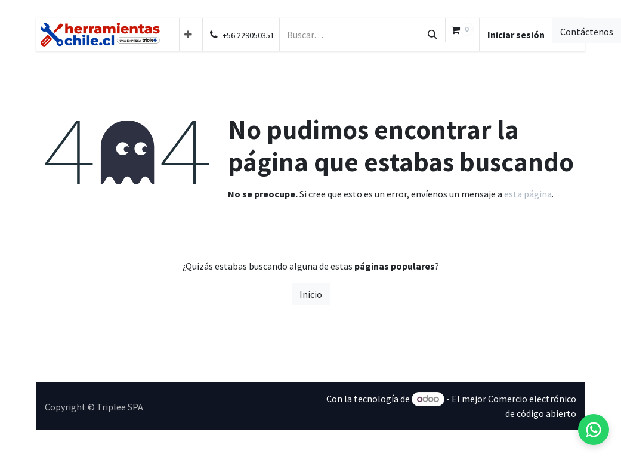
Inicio (310, 294)
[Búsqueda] (432, 34)
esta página (528, 194)
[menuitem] (188, 34)
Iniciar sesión (516, 35)
